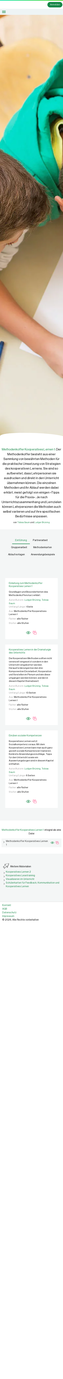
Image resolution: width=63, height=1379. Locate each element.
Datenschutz (9, 912)
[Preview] (28, 631)
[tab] (21, 540)
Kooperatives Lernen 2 (18, 872)
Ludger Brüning (42, 522)
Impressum (8, 916)
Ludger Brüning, (33, 600)
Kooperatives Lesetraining (20, 875)
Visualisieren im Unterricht (20, 879)
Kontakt (6, 905)
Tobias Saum (23, 522)
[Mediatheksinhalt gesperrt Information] (34, 632)
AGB (4, 909)
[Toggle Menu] (4, 12)
